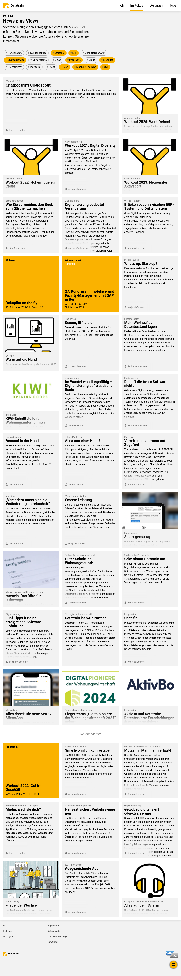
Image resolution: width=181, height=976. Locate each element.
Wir (4, 925)
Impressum (53, 925)
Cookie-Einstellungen (58, 936)
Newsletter (53, 942)
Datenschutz (54, 931)
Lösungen (8, 936)
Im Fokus (7, 931)
